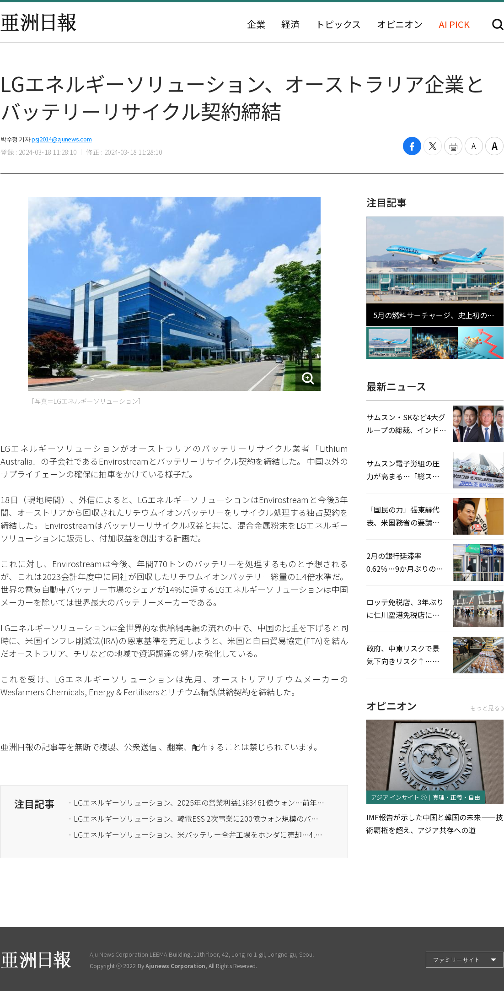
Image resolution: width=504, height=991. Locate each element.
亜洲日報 (38, 22)
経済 (290, 24)
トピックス (338, 24)
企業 (256, 24)
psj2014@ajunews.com (61, 139)
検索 (498, 24)
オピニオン (400, 24)
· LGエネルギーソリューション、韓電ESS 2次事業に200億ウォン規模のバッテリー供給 (196, 818)
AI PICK (454, 24)
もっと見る (487, 708)
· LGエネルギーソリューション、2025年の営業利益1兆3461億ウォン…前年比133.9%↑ (196, 802)
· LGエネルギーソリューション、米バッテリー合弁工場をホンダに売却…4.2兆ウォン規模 (196, 834)
